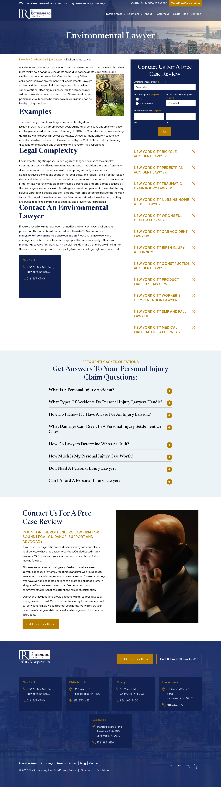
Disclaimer (103, 769)
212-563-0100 (36, 278)
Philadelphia (79, 682)
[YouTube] (196, 766)
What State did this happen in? (180, 96)
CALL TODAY (179, 659)
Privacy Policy (67, 769)
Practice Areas (113, 13)
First (136, 122)
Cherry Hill (125, 682)
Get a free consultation (40, 624)
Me (141, 99)
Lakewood (100, 719)
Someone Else (146, 103)
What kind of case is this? (150, 81)
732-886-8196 (105, 742)
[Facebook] (180, 765)
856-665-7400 (129, 700)
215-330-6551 (81, 700)
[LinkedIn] (188, 765)
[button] (124, 14)
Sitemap (86, 769)
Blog (185, 13)
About (148, 13)
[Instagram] (173, 765)
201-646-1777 (174, 705)
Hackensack (171, 682)
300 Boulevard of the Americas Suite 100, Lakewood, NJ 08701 (109, 731)
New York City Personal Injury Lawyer (41, 59)
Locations (133, 13)
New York (30, 260)
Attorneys (163, 13)
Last (167, 122)
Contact (195, 13)
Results (176, 13)
